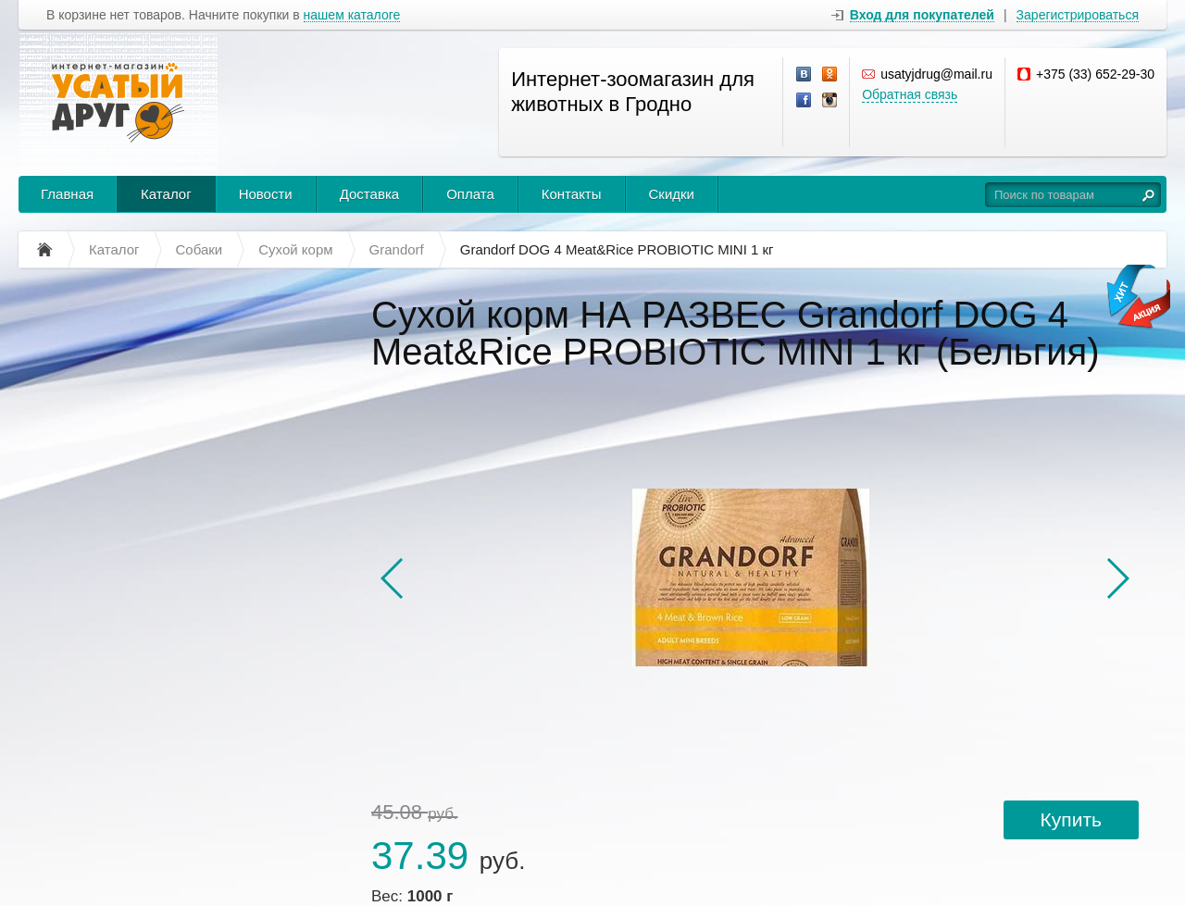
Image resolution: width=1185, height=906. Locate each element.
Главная (67, 194)
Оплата (470, 194)
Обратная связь (909, 94)
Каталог (166, 194)
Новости (266, 194)
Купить (1071, 819)
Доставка (369, 194)
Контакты (572, 194)
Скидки (671, 194)
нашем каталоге (352, 15)
